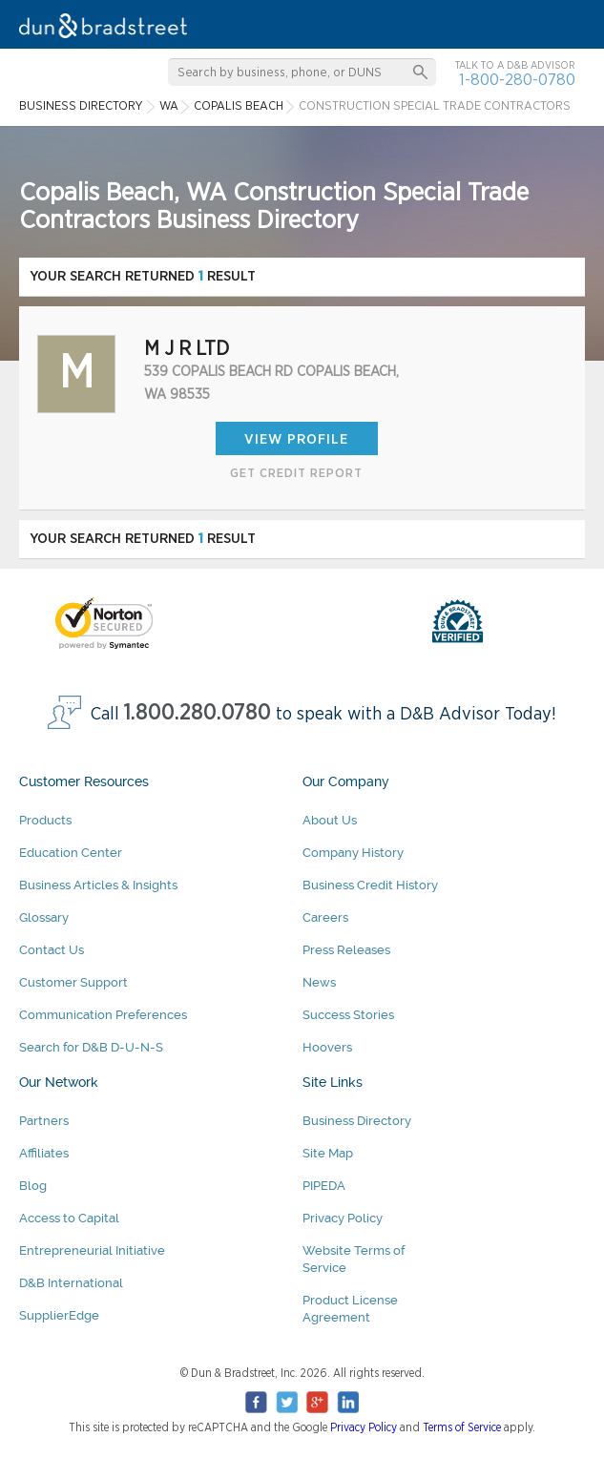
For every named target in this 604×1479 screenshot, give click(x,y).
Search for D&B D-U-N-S (91, 1047)
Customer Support (73, 982)
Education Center (70, 852)
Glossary (44, 917)
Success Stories (348, 1015)
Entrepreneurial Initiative (92, 1250)
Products (45, 820)
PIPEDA (323, 1185)
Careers (325, 917)
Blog (33, 1185)
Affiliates (44, 1153)
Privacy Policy (342, 1218)
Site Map (327, 1153)
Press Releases (346, 950)
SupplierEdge (59, 1315)
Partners (44, 1121)
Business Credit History (370, 885)
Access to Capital (69, 1218)
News (319, 982)
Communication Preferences (103, 1015)
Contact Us (51, 950)
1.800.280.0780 (197, 713)
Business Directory (356, 1121)
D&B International (71, 1283)
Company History (353, 852)
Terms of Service (462, 1427)
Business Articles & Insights (98, 885)
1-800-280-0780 (517, 80)
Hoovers (327, 1047)
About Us (329, 820)
